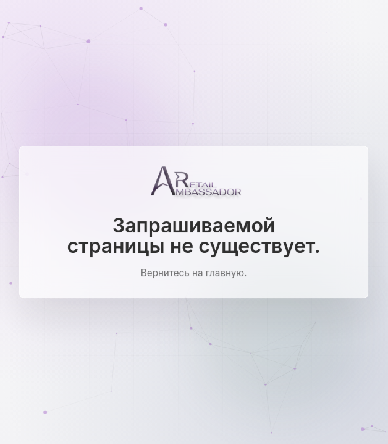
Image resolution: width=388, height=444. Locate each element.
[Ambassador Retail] (194, 183)
